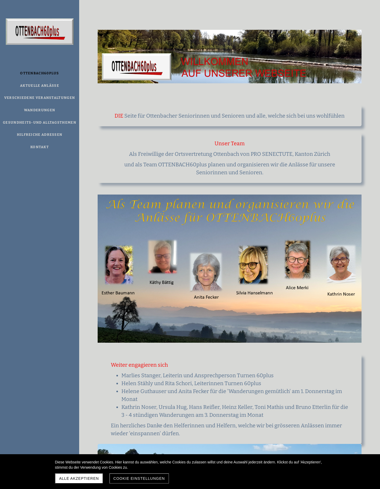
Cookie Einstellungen (139, 478)
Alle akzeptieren (79, 478)
